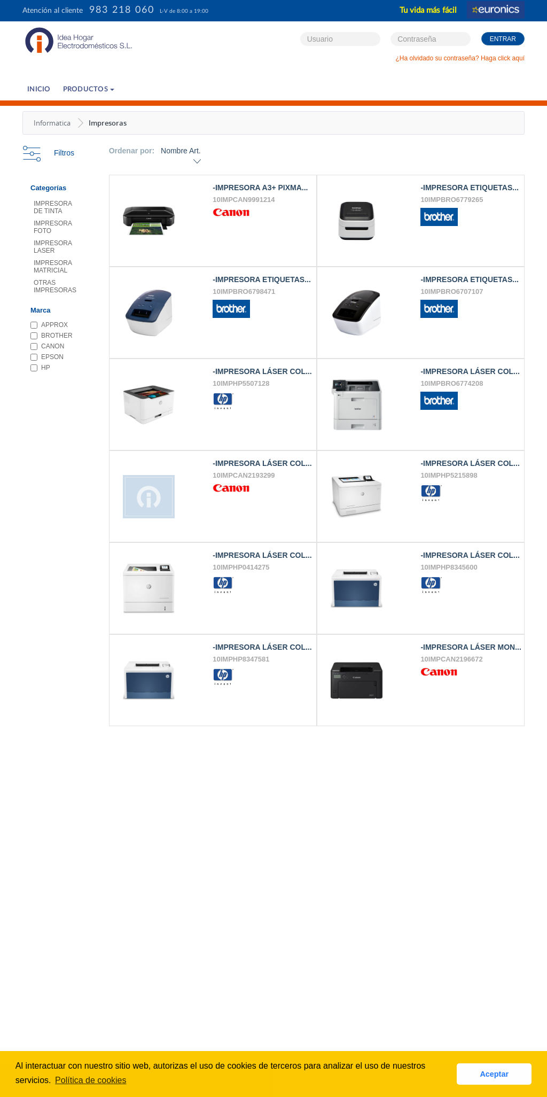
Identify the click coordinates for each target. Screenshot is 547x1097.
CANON (47, 346)
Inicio (39, 89)
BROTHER (51, 335)
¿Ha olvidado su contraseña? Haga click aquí (460, 58)
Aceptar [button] (494, 1074)
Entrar (503, 39)
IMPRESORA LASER (53, 246)
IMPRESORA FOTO (53, 227)
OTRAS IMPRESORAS (55, 286)
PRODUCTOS (89, 89)
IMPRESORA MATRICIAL (53, 266)
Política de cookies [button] (90, 1080)
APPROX (49, 325)
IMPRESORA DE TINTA (53, 207)
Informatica (52, 123)
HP (40, 367)
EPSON (47, 357)
